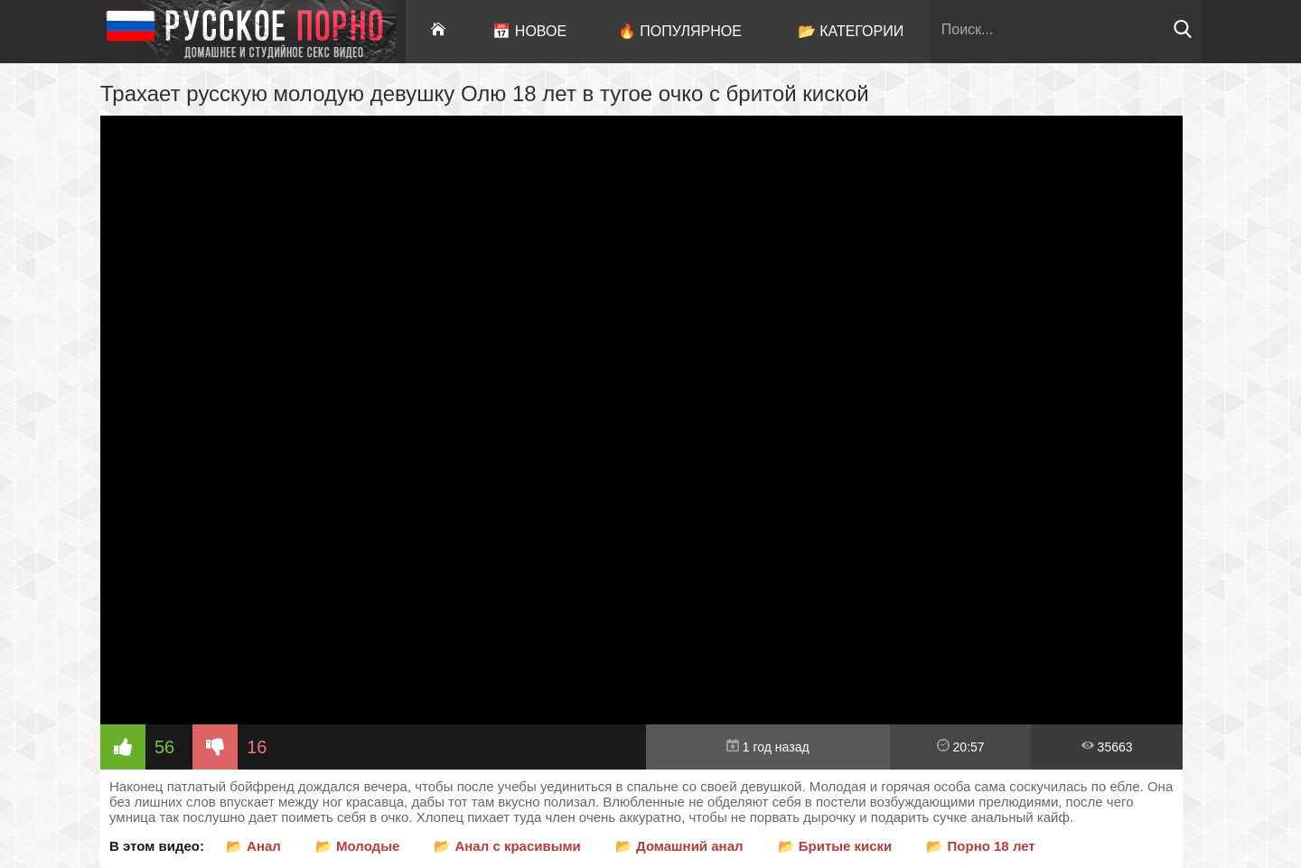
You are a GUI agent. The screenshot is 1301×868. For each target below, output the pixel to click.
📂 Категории (851, 31)
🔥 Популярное (680, 31)
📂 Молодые (357, 846)
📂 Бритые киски (835, 846)
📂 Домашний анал (679, 846)
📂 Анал (253, 846)
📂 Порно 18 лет (980, 846)
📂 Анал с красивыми (507, 846)
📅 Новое (529, 31)
